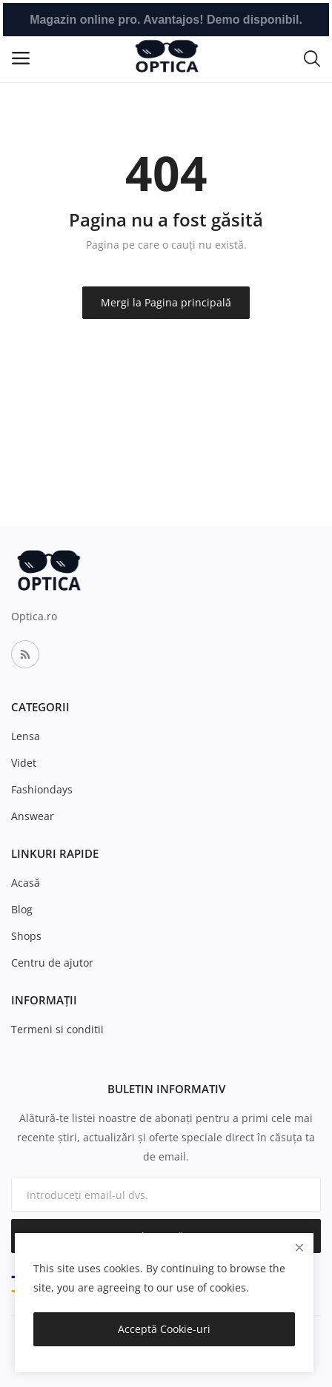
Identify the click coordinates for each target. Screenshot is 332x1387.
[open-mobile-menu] (21, 58)
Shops (26, 936)
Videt (23, 763)
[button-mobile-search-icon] (312, 57)
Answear (32, 816)
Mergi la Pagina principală (166, 302)
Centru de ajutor (52, 963)
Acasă (25, 883)
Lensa (25, 736)
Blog (22, 909)
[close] (299, 1247)
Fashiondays (42, 789)
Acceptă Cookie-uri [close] (164, 1329)
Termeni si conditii (57, 1029)
